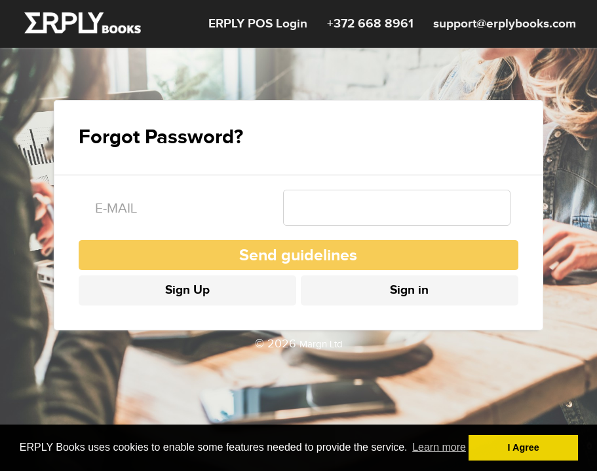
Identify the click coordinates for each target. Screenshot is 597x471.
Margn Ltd (321, 344)
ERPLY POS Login (257, 23)
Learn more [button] (439, 447)
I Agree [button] (523, 447)
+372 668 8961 (370, 23)
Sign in (409, 290)
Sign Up (187, 290)
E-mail (116, 208)
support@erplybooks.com (504, 23)
